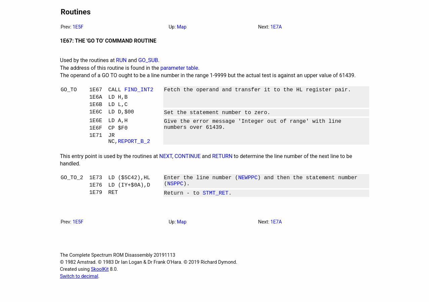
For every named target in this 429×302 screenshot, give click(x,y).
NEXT (165, 167)
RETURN (222, 167)
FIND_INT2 (138, 90)
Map (181, 27)
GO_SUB (148, 60)
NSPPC (175, 196)
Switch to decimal (79, 291)
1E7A (276, 27)
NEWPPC (248, 189)
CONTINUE (188, 167)
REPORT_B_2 (134, 151)
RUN (121, 60)
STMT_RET (215, 207)
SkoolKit (100, 284)
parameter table (179, 68)
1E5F (78, 27)
